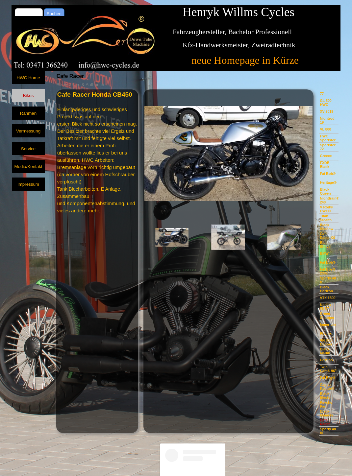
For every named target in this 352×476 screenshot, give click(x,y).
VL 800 (325, 129)
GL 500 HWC (325, 103)
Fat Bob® (328, 174)
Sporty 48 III (328, 431)
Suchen (54, 13)
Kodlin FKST (325, 307)
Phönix (326, 333)
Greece (326, 156)
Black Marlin (325, 351)
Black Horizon (326, 289)
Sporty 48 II (328, 280)
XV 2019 (326, 111)
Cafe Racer (325, 422)
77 (322, 94)
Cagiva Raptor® (327, 387)
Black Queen (325, 191)
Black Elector (326, 395)
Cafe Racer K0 (327, 236)
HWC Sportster (327, 138)
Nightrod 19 (327, 120)
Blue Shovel (325, 245)
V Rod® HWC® (326, 209)
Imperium (328, 324)
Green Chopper (327, 316)
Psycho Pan (326, 404)
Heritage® (328, 182)
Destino (326, 360)
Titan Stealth (326, 218)
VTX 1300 (327, 298)
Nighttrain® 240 (329, 200)
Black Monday (326, 413)
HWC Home (28, 77)
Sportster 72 (327, 147)
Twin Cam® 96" (328, 369)
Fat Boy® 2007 (327, 271)
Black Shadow (326, 227)
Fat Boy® (327, 378)
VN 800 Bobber (326, 342)
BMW (324, 253)
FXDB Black (324, 165)
